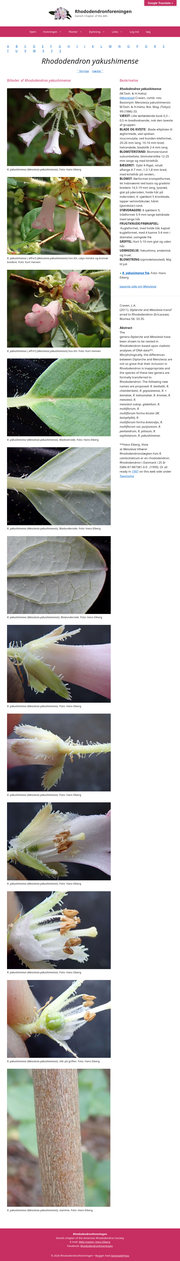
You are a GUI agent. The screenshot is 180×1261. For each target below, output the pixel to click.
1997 (135, 471)
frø (135, 273)
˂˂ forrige (83, 71)
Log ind (134, 31)
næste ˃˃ (97, 71)
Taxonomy (127, 476)
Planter (77, 31)
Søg (148, 31)
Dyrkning (98, 31)
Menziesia (127, 98)
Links (119, 31)
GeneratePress (120, 1255)
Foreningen (54, 31)
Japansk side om (138, 286)
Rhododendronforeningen (103, 11)
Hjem (33, 31)
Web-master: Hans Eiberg (94, 1242)
